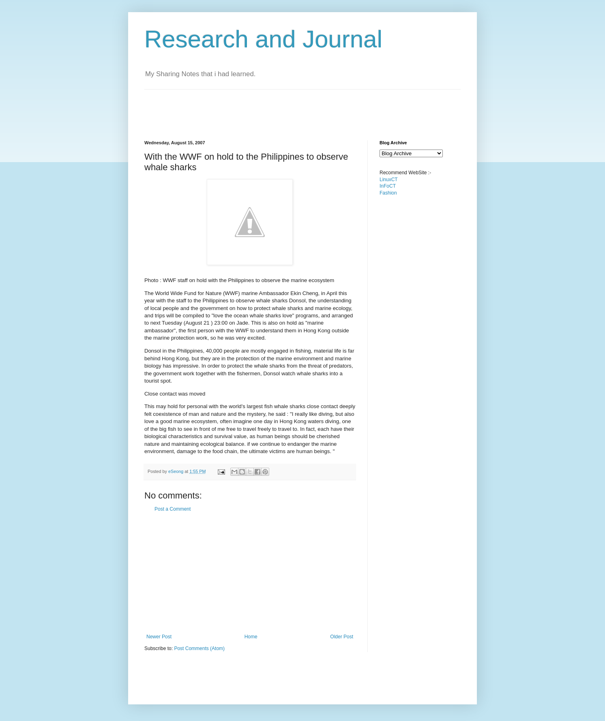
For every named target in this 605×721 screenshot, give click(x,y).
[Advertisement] (292, 108)
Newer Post (159, 637)
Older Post (341, 637)
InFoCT (388, 186)
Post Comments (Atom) (199, 648)
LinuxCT (389, 179)
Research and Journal (263, 39)
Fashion (388, 193)
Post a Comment (172, 509)
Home (251, 637)
